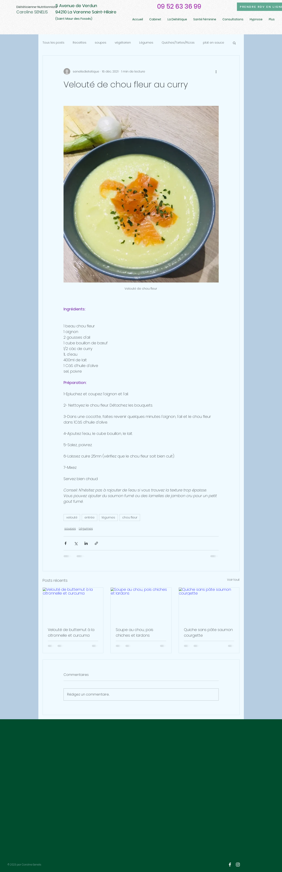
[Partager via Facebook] (66, 543)
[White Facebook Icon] (230, 864)
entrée (89, 517)
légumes (108, 517)
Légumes (146, 43)
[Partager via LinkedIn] (86, 543)
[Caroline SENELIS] (39, 12)
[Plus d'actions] (216, 71)
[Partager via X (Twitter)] (76, 543)
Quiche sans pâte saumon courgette (208, 632)
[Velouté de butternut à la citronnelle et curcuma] (73, 605)
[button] (234, 42)
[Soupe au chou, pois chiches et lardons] (141, 605)
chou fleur (129, 517)
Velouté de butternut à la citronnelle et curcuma (71, 632)
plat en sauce (213, 43)
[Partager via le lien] (96, 543)
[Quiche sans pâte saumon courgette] (209, 605)
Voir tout (233, 580)
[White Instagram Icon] (237, 864)
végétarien (123, 43)
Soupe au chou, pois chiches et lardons (134, 632)
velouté (71, 517)
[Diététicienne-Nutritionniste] (36, 7)
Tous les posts (53, 43)
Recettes (79, 43)
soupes (100, 43)
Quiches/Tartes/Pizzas (178, 43)
